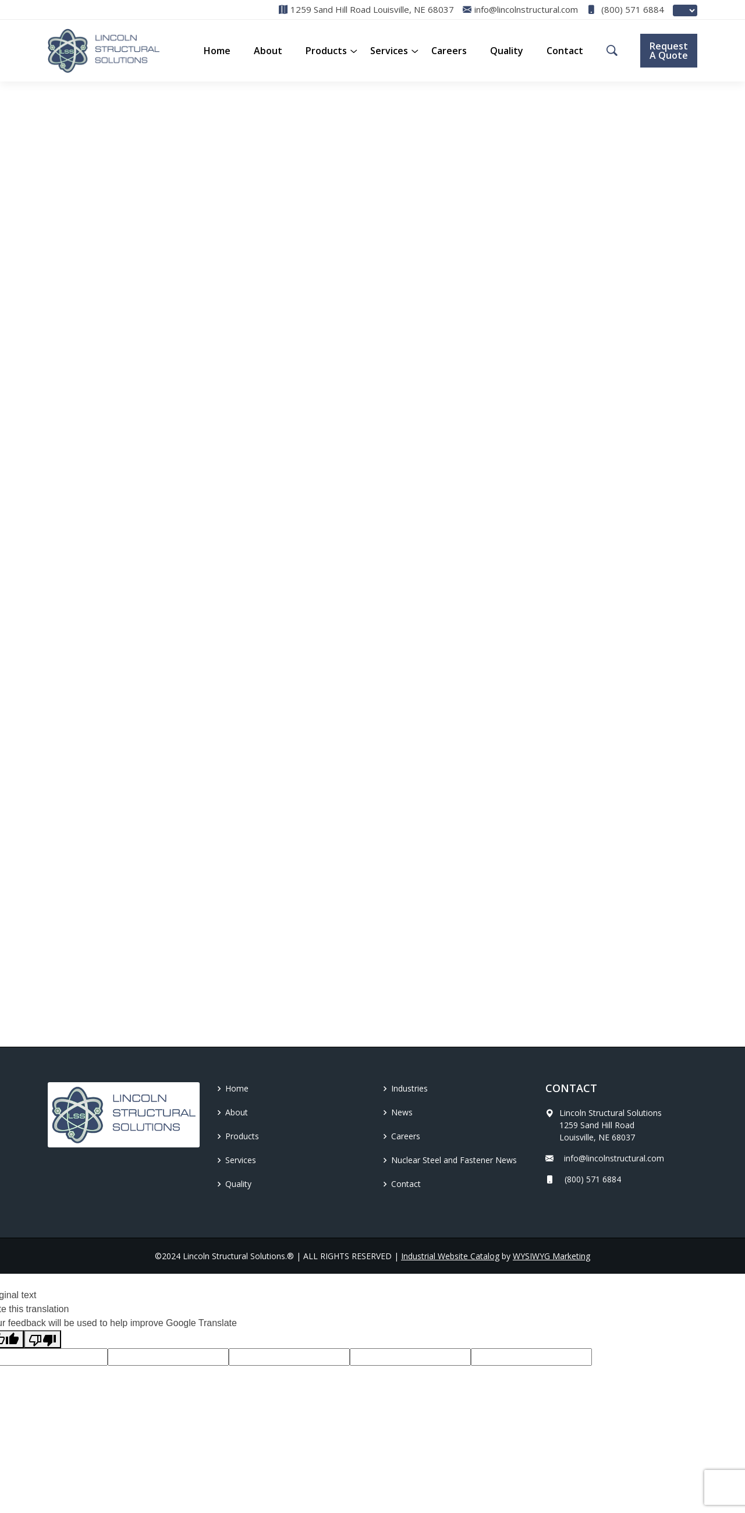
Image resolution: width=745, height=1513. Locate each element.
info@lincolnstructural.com (604, 1158)
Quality (506, 50)
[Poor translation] (42, 1339)
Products (242, 1136)
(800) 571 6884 (625, 9)
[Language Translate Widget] (685, 10)
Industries (409, 1088)
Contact (565, 50)
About (268, 50)
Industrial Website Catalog (450, 1256)
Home (217, 50)
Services (389, 50)
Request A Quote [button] (669, 51)
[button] (326, 51)
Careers (449, 50)
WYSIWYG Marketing (551, 1256)
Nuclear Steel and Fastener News (454, 1159)
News (402, 1112)
